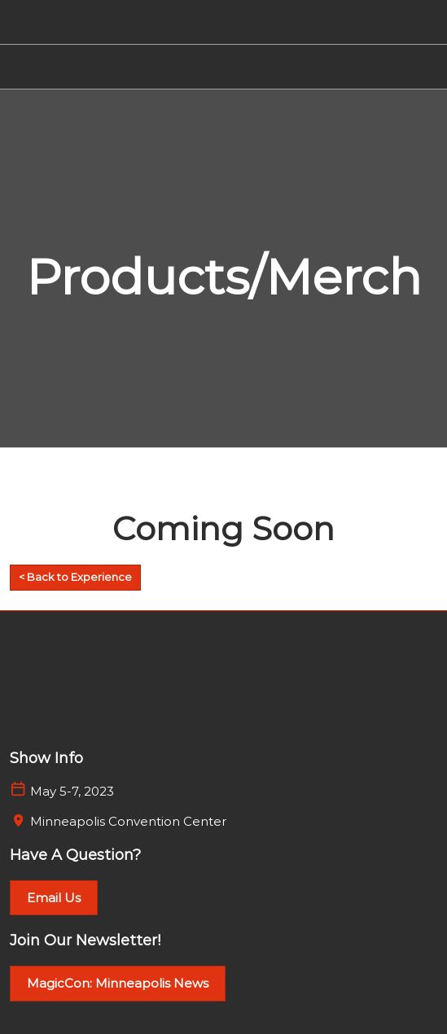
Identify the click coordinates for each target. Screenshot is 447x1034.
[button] (75, 578)
